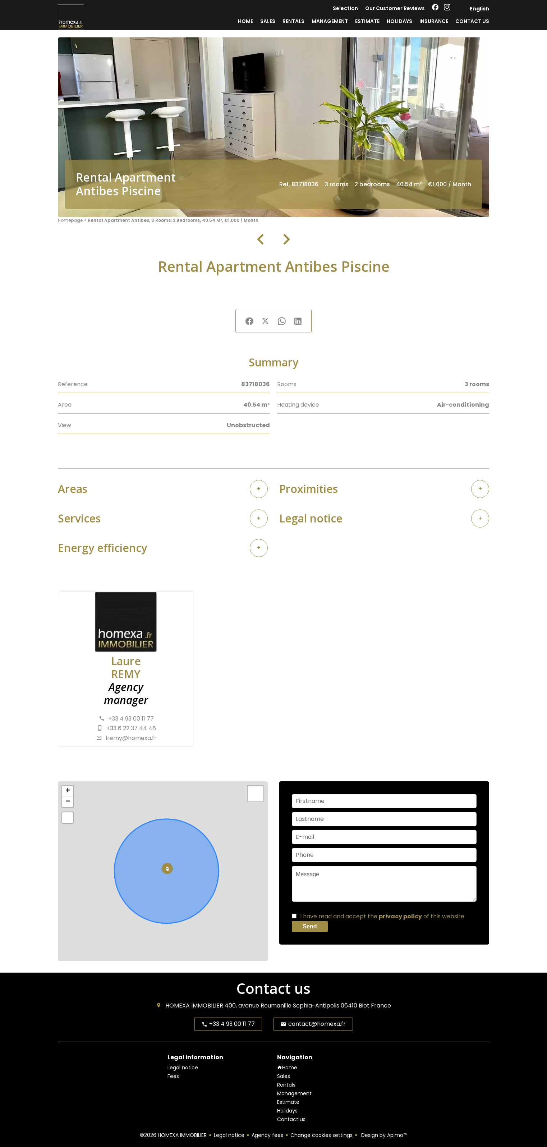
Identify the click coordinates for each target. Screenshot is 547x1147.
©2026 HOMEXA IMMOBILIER (173, 1135)
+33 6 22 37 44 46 (131, 728)
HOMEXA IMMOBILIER (194, 1005)
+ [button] (67, 791)
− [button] (67, 801)
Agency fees (267, 1135)
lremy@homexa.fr (131, 738)
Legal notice (229, 1135)
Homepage (70, 220)
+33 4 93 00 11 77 (131, 718)
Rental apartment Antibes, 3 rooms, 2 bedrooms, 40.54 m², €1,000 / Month (173, 220)
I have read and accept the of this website (382, 916)
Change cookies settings (321, 1135)
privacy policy (400, 916)
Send (310, 926)
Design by (383, 1135)
